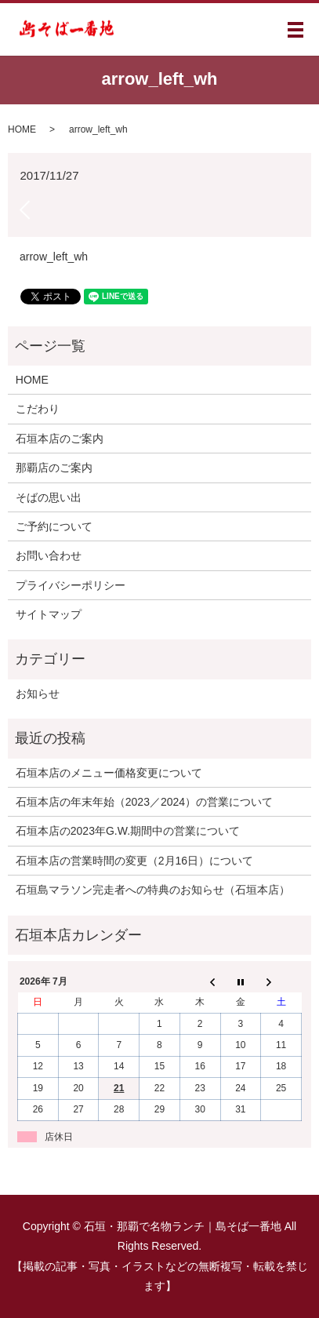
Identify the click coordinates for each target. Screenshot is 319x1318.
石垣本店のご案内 (59, 438)
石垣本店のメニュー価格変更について (109, 772)
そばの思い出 (49, 497)
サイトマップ (49, 614)
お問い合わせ (49, 555)
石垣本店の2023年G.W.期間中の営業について (128, 831)
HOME (22, 129)
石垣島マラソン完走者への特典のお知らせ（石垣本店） (153, 889)
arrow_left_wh (54, 256)
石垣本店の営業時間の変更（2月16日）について (134, 860)
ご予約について (54, 526)
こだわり (38, 408)
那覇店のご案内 (54, 467)
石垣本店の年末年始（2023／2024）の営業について (144, 802)
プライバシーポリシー (70, 585)
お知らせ (38, 693)
